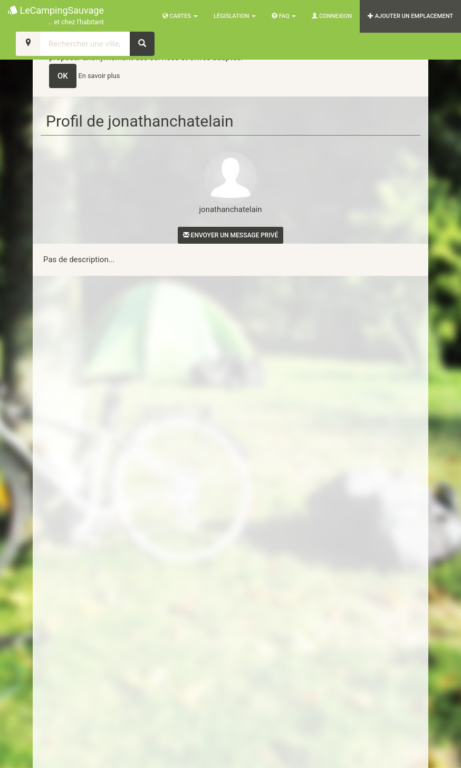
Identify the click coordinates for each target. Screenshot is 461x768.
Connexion (332, 16)
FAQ (284, 16)
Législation (235, 16)
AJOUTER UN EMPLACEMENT (410, 16)
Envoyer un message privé (230, 235)
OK (62, 76)
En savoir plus (99, 76)
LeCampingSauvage (56, 16)
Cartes (180, 16)
